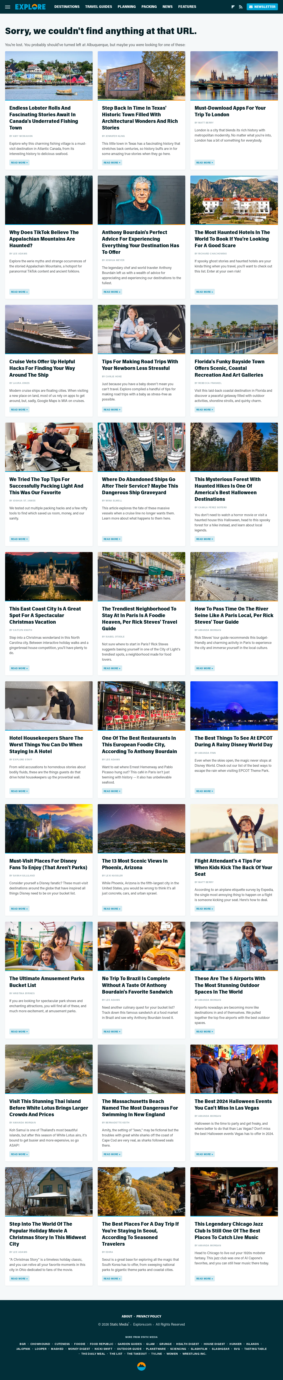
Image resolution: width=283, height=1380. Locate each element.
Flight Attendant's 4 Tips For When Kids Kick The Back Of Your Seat (233, 867)
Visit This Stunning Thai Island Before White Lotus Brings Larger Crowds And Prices (48, 1108)
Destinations (66, 6)
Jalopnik (23, 1348)
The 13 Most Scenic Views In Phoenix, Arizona (135, 864)
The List (116, 1353)
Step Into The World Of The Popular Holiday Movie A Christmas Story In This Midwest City (47, 1234)
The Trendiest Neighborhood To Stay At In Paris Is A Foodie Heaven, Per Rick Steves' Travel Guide (139, 619)
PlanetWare (156, 1348)
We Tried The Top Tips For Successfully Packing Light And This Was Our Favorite (46, 486)
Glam (150, 1344)
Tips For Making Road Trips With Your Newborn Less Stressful (140, 365)
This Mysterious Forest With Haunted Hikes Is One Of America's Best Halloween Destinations (228, 489)
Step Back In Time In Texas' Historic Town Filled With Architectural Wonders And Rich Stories (140, 118)
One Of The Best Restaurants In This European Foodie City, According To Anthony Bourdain (139, 744)
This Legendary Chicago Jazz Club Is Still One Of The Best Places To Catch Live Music (229, 1230)
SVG (237, 1348)
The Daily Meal (93, 1353)
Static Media (119, 1324)
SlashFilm (199, 1348)
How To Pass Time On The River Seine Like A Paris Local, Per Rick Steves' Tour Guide (234, 615)
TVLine (156, 1353)
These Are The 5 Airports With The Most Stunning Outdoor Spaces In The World (230, 985)
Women (172, 1353)
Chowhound (40, 1344)
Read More (18, 162)
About (127, 1316)
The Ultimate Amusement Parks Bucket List (46, 981)
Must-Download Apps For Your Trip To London (230, 111)
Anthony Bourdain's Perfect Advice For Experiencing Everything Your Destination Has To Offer (140, 242)
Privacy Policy (148, 1316)
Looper (41, 1348)
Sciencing (178, 1348)
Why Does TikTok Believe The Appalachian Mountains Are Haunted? (44, 239)
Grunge (165, 1344)
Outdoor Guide (129, 1348)
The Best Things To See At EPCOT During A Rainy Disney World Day (234, 741)
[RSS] (240, 7)
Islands (252, 1344)
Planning (127, 6)
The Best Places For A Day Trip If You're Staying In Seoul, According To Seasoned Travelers (140, 1234)
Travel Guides (98, 6)
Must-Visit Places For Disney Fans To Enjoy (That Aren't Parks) (48, 864)
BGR (23, 1344)
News (168, 6)
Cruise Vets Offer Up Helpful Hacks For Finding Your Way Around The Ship (42, 368)
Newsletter (262, 7)
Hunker (235, 1344)
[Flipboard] (233, 7)
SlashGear (220, 1348)
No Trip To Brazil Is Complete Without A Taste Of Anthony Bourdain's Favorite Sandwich (137, 985)
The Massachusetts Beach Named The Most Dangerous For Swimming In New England (140, 1108)
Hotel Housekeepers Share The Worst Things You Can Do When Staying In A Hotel (46, 744)
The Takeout (137, 1353)
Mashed (57, 1348)
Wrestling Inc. (194, 1353)
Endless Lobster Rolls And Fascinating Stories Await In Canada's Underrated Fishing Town (43, 118)
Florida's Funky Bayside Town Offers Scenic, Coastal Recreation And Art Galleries (230, 368)
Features (187, 6)
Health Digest (187, 1344)
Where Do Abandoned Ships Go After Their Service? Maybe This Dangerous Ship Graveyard (140, 486)
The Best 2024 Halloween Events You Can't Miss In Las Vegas (233, 1104)
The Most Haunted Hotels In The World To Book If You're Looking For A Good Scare (232, 239)
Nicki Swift (103, 1348)
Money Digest (79, 1348)
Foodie (79, 1344)
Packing (149, 6)
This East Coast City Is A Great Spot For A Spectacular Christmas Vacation (45, 615)
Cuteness (62, 1344)
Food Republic (101, 1344)
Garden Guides (130, 1344)
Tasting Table (255, 1348)
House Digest (214, 1344)
